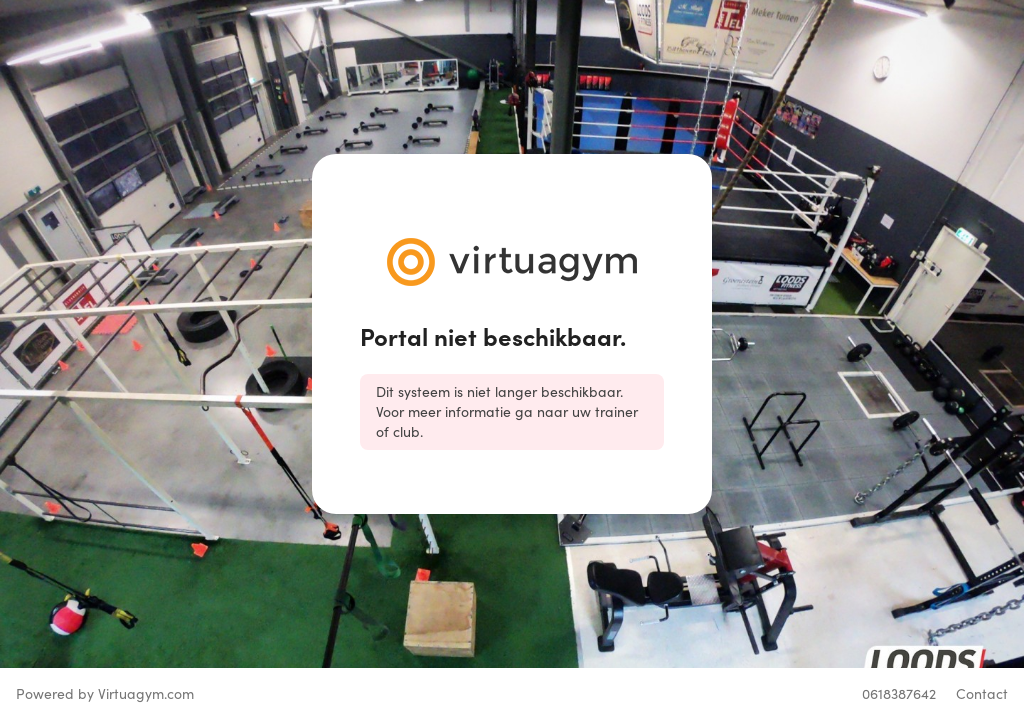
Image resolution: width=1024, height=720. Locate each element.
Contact (982, 693)
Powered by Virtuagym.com (105, 693)
